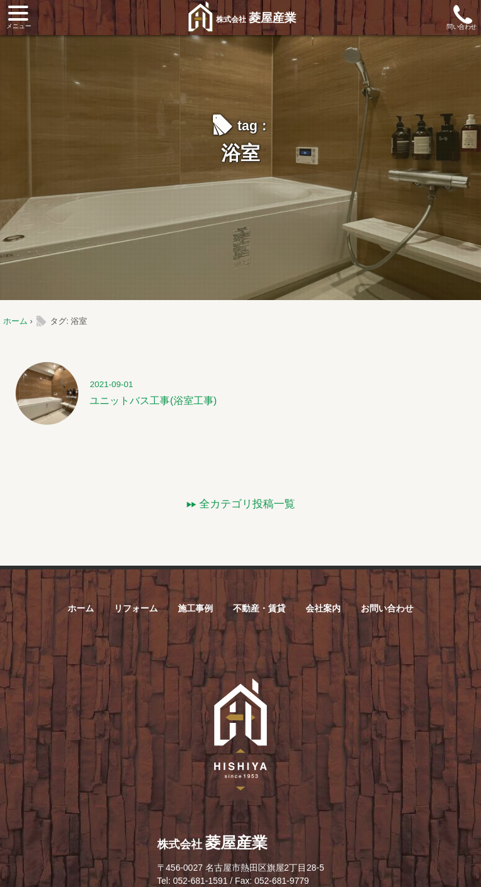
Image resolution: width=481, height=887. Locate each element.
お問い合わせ (387, 608)
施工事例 (195, 608)
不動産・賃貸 (259, 608)
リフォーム (136, 608)
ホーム (15, 321)
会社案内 (323, 608)
